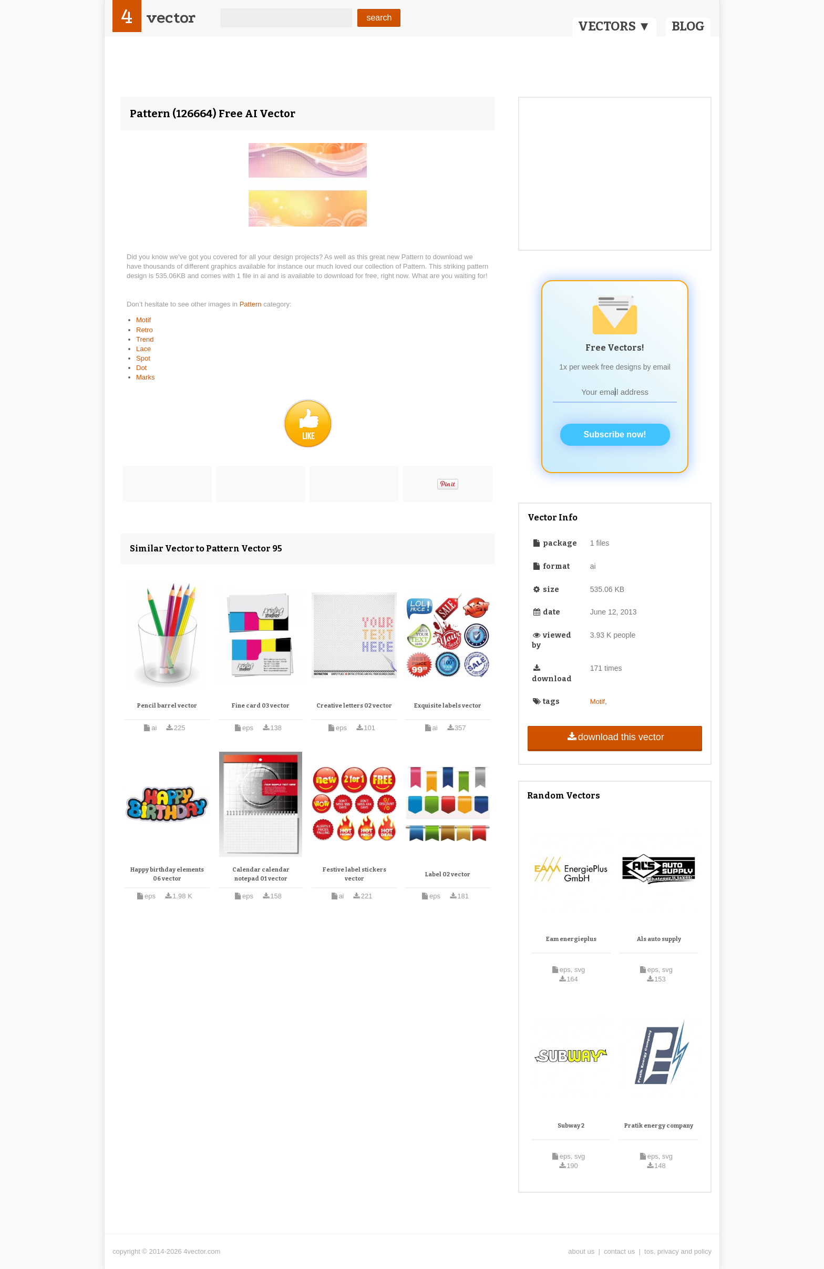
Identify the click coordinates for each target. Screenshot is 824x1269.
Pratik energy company (658, 1125)
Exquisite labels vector (447, 705)
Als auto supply (659, 939)
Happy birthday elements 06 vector (167, 874)
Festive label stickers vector (354, 874)
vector (170, 17)
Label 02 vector (447, 874)
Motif (143, 320)
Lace (143, 349)
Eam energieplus (571, 939)
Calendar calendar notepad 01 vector (261, 874)
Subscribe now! (615, 434)
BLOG (688, 26)
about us (581, 1251)
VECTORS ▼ (614, 26)
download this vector (614, 737)
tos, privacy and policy (678, 1251)
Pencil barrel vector (167, 705)
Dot (141, 368)
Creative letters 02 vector (354, 705)
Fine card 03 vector (261, 705)
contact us (619, 1251)
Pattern (252, 304)
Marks (145, 377)
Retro (144, 330)
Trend (144, 339)
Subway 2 (571, 1125)
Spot (143, 358)
